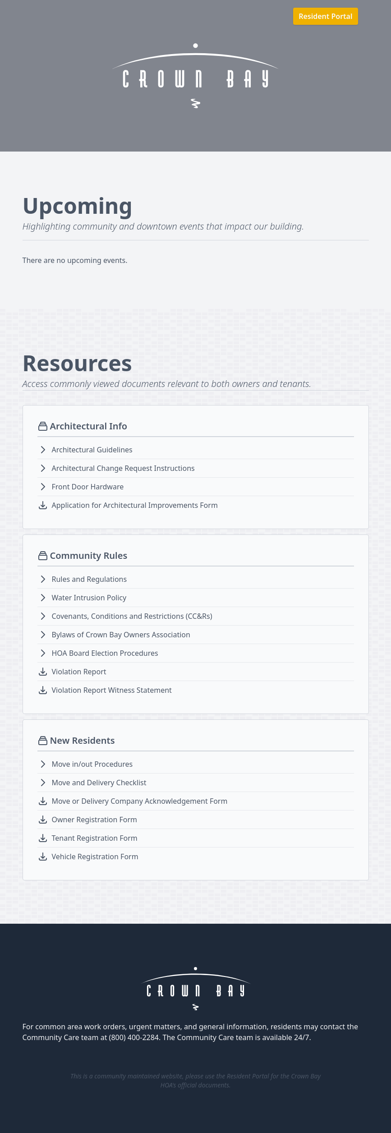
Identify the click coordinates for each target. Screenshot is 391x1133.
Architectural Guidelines (92, 450)
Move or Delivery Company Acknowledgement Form (140, 801)
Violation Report (79, 672)
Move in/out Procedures (92, 764)
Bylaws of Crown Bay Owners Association (121, 635)
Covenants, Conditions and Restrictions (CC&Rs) (132, 616)
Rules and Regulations (89, 579)
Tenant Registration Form (95, 838)
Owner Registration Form (95, 819)
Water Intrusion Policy (89, 598)
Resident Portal (325, 16)
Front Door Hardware (88, 487)
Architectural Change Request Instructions (123, 468)
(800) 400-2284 (134, 1037)
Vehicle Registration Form (95, 856)
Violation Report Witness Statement (112, 690)
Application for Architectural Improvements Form (135, 505)
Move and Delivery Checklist (99, 783)
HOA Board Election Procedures (105, 653)
